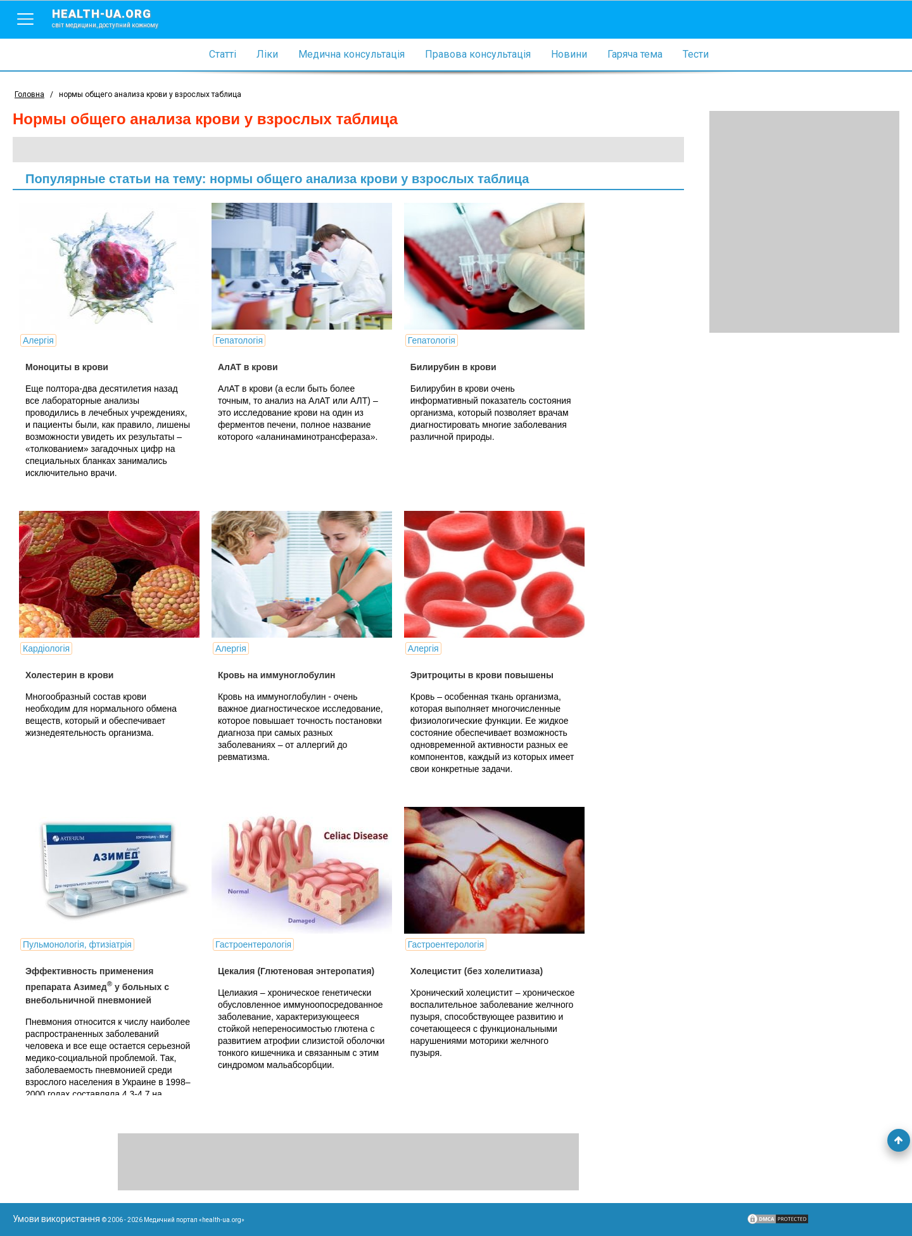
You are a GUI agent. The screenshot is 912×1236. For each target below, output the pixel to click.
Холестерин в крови (69, 675)
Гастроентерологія (253, 944)
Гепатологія (239, 340)
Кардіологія (46, 648)
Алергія (38, 340)
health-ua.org (115, 18)
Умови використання (56, 1219)
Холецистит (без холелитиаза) (476, 971)
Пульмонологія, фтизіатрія (77, 944)
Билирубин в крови (453, 367)
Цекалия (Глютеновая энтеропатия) (296, 971)
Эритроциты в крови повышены (482, 675)
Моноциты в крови (66, 367)
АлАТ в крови (248, 367)
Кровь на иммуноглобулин (277, 675)
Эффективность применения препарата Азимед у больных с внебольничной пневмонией (97, 985)
